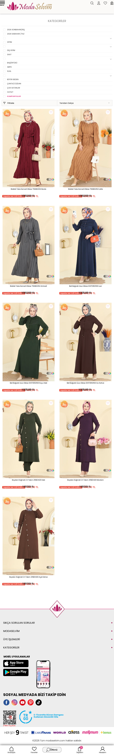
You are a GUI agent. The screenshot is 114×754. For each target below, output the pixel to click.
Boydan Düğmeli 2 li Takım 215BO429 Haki (28, 480)
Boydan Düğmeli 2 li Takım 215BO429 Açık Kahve (28, 577)
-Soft (39, 739)
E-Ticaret (47, 739)
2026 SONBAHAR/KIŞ (16, 29)
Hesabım (102, 749)
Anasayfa (11, 749)
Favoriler (34, 749)
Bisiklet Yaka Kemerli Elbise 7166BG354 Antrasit (28, 286)
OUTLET (10, 92)
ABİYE (9, 67)
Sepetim (80, 749)
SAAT (9, 54)
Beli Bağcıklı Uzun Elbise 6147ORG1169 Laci (85, 286)
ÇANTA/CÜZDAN (14, 83)
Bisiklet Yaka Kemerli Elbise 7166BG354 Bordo (28, 189)
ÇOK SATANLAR (13, 88)
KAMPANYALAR (14, 96)
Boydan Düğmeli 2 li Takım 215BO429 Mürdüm (85, 480)
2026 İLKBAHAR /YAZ (15, 34)
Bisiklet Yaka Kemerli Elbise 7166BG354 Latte (85, 189)
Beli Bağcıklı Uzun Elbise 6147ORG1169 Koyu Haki (28, 383)
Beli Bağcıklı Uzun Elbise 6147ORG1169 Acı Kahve (85, 383)
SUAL (9, 71)
